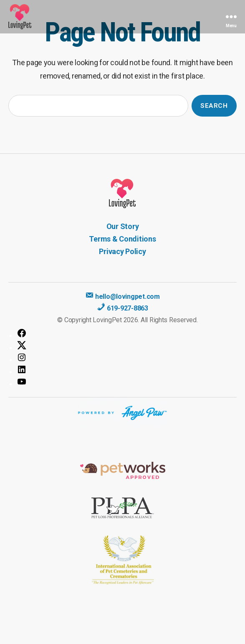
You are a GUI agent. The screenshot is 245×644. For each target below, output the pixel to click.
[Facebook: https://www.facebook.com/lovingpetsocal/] (127, 333)
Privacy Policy (122, 251)
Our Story (122, 226)
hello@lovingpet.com (122, 296)
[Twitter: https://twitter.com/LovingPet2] (127, 345)
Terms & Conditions (122, 238)
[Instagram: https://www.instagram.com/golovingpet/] (127, 357)
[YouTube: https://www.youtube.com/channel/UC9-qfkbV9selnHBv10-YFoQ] (127, 382)
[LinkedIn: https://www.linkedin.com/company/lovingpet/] (127, 369)
